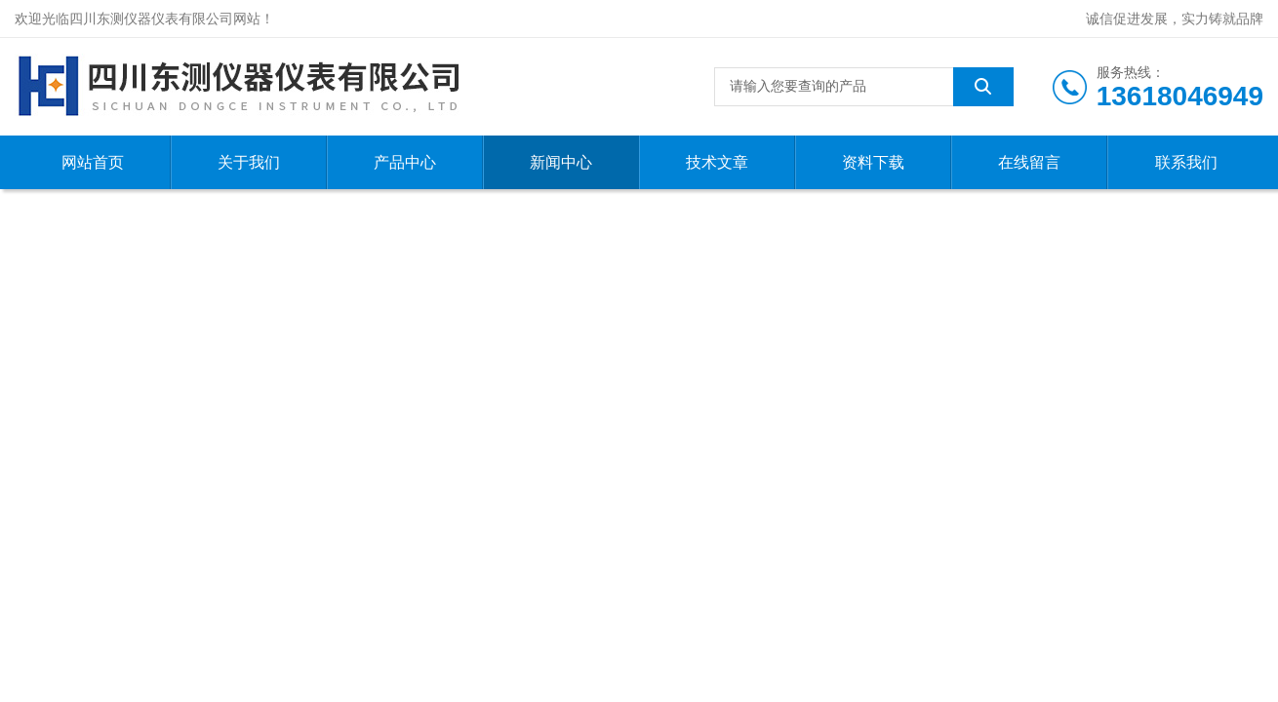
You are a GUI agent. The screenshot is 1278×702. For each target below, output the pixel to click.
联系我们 (1186, 162)
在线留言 (1029, 162)
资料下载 (873, 162)
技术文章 (717, 162)
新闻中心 (561, 162)
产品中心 (405, 162)
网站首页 (92, 162)
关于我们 (249, 162)
